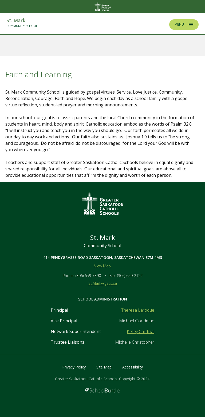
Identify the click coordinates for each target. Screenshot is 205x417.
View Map (102, 265)
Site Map (104, 367)
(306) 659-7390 (88, 275)
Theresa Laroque (137, 310)
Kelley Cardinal (140, 331)
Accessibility (132, 367)
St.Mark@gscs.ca (102, 283)
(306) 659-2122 (130, 275)
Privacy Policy (74, 367)
